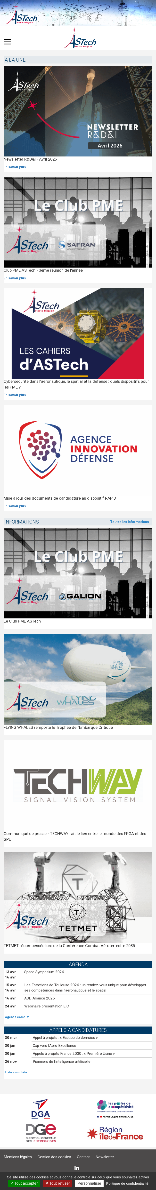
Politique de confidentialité (127, 1183)
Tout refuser (57, 1183)
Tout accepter (24, 1183)
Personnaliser (89, 1183)
